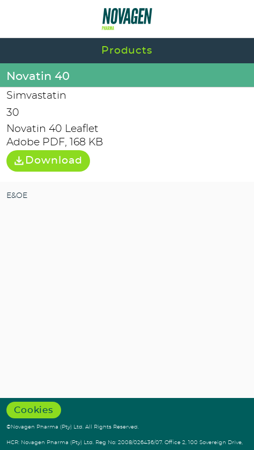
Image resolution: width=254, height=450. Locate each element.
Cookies (34, 410)
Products (127, 51)
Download (48, 161)
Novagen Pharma (127, 19)
